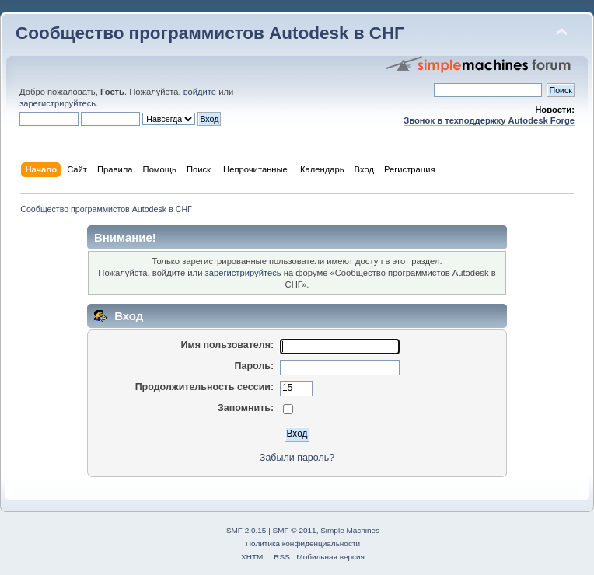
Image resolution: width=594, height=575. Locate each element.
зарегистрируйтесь (57, 103)
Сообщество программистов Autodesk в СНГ (210, 33)
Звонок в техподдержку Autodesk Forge (489, 120)
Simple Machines (349, 530)
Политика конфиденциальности (303, 543)
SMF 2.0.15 (246, 530)
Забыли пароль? (297, 457)
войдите (199, 91)
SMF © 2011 (294, 530)
